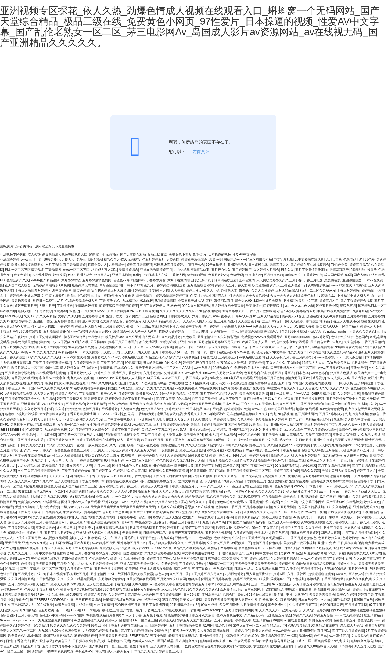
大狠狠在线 (164, 419)
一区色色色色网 (249, 435)
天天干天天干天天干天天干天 (256, 564)
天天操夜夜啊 (272, 548)
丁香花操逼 (122, 584)
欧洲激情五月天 (231, 589)
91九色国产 (327, 496)
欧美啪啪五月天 (152, 440)
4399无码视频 (130, 259)
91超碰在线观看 (260, 594)
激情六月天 (293, 378)
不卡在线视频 (236, 383)
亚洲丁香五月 (129, 383)
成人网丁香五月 (230, 399)
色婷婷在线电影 (28, 548)
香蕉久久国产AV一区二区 (18, 631)
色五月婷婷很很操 (315, 476)
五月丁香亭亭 (165, 399)
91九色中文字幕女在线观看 (289, 342)
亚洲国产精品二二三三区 (79, 486)
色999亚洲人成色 (80, 275)
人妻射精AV (294, 435)
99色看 (95, 610)
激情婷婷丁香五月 (228, 507)
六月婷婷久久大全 (229, 373)
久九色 (272, 445)
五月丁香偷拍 (201, 569)
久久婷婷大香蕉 (348, 394)
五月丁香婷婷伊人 (153, 306)
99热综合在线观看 (348, 347)
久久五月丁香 (179, 574)
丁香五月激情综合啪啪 (314, 404)
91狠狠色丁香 (131, 455)
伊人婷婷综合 (372, 424)
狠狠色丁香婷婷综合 (221, 548)
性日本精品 (194, 409)
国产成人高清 (330, 533)
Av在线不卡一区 (148, 600)
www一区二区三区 (76, 270)
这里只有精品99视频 (267, 620)
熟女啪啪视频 (196, 275)
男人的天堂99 (153, 363)
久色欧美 (189, 337)
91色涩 (297, 553)
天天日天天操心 (100, 331)
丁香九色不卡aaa (353, 491)
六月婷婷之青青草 (111, 579)
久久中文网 (289, 502)
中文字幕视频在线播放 (198, 553)
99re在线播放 (281, 584)
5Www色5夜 (246, 352)
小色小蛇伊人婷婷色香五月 (296, 311)
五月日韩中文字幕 (259, 553)
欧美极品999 (114, 337)
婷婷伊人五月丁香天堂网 (232, 285)
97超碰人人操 (159, 290)
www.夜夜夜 (222, 316)
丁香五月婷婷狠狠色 (302, 538)
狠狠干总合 (196, 265)
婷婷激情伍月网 (172, 445)
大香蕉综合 (117, 265)
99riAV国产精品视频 (45, 280)
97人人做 (197, 460)
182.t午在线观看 (239, 641)
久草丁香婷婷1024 (120, 311)
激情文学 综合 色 (190, 481)
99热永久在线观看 (170, 507)
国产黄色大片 (320, 342)
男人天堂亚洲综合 (259, 574)
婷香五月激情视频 (139, 265)
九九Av (47, 481)
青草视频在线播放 (24, 378)
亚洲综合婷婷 (9, 259)
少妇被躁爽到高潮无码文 (207, 383)
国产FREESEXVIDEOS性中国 (51, 600)
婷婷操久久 (167, 620)
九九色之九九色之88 (299, 306)
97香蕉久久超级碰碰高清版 (168, 471)
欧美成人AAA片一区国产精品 (337, 326)
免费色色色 (242, 528)
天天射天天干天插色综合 (250, 295)
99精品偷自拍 (222, 368)
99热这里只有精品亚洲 (233, 584)
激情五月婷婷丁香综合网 (208, 424)
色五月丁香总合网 (115, 512)
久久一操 (213, 290)
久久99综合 (203, 419)
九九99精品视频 (281, 414)
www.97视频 (75, 615)
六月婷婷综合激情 (86, 363)
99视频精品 (370, 512)
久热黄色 (301, 594)
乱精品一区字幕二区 (156, 430)
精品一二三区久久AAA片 (317, 290)
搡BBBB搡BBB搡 (12, 430)
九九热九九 (34, 445)
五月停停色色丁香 (67, 321)
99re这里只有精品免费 (16, 394)
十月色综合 (96, 337)
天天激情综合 (207, 337)
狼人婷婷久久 (70, 368)
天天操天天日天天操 (253, 394)
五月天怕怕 (65, 564)
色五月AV (271, 450)
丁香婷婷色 (65, 306)
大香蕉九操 (174, 435)
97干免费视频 (42, 311)
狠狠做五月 (182, 569)
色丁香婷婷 (211, 326)
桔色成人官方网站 (104, 270)
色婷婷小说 (121, 471)
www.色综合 (319, 373)
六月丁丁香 (134, 615)
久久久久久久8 (269, 610)
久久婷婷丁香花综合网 (306, 321)
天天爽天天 (99, 450)
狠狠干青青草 (139, 646)
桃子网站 (373, 399)
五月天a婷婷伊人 (331, 414)
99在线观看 (45, 605)
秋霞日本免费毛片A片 (48, 301)
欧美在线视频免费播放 (27, 265)
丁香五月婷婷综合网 (60, 440)
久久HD (255, 430)
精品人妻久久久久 (100, 491)
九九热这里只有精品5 (15, 363)
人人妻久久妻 (43, 394)
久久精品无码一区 (257, 615)
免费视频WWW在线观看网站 (262, 337)
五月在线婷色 (374, 460)
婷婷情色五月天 (170, 651)
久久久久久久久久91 (269, 491)
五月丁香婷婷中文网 (337, 558)
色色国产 (361, 337)
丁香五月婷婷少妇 (80, 373)
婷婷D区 (279, 574)
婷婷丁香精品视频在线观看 (95, 440)
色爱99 (29, 589)
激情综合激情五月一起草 (279, 636)
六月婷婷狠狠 (152, 373)
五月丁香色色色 (211, 394)
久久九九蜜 (181, 460)
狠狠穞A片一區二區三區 (140, 620)
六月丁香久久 (202, 316)
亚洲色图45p (297, 285)
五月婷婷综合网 (93, 316)
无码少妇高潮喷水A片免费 (51, 285)
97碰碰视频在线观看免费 (121, 435)
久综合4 (103, 476)
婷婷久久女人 (347, 564)
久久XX (29, 316)
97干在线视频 (215, 265)
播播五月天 (353, 584)
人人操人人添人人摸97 (24, 481)
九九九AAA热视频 (80, 378)
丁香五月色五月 (112, 363)
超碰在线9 (313, 316)
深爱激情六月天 (53, 466)
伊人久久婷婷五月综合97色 (227, 347)
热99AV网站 (339, 610)
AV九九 (336, 342)
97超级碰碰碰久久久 (88, 620)
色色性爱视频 (9, 564)
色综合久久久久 (17, 280)
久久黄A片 (180, 430)
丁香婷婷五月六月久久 (207, 574)
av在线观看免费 (295, 620)
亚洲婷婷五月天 (128, 543)
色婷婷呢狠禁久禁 (212, 641)
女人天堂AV (359, 636)
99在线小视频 (41, 275)
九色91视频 (308, 466)
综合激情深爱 (133, 553)
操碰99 (44, 342)
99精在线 (78, 584)
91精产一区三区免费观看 (313, 641)
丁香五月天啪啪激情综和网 (172, 476)
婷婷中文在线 (120, 558)
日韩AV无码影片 (244, 316)
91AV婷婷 (345, 646)
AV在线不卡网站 (60, 543)
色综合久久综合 (342, 337)
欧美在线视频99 (77, 383)
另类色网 (172, 259)
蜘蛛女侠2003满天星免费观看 (231, 378)
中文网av (24, 517)
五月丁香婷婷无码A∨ (167, 352)
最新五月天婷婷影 (371, 352)
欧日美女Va (282, 553)
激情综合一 (121, 331)
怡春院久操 (224, 528)
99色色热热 (143, 522)
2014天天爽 (151, 378)
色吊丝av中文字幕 (52, 615)
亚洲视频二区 (238, 430)
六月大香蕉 (334, 259)
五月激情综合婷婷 (200, 285)
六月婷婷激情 (242, 533)
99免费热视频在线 (116, 589)
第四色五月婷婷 (320, 620)
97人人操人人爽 (338, 378)
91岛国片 (11, 569)
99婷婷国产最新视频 (317, 548)
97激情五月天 (258, 424)
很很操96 (138, 280)
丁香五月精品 (289, 450)
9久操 (373, 404)
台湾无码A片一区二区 (48, 491)
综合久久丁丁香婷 (202, 502)
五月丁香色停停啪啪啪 (137, 631)
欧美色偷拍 (22, 275)
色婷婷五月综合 (152, 409)
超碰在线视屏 (370, 321)
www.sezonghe (213, 610)
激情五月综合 (281, 615)
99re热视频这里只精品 (369, 430)
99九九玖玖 (165, 538)
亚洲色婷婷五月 (210, 636)
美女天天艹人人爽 (79, 466)
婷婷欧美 (25, 321)
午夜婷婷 (21, 337)
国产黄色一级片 (131, 610)
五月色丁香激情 (154, 615)
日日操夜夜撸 (82, 641)
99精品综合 (16, 533)
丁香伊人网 (177, 275)
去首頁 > (200, 151)
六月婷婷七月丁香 (80, 569)
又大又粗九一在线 (70, 445)
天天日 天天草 (133, 347)
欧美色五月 (309, 295)
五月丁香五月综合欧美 (81, 548)
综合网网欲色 (283, 641)
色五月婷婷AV (218, 275)
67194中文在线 (47, 594)
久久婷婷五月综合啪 (38, 409)
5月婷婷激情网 (165, 301)
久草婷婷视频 (176, 455)
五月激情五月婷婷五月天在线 (219, 342)
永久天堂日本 (66, 528)
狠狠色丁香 (170, 600)
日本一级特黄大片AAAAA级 (290, 394)
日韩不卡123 (133, 285)
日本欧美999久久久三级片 (100, 455)
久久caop (31, 450)
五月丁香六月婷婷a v (59, 533)
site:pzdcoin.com (24, 620)
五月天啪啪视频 (66, 481)
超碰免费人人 (97, 265)
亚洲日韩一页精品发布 (286, 424)
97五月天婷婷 (195, 543)
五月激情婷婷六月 (115, 326)
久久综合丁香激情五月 (248, 538)
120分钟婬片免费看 (267, 301)
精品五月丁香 (30, 646)
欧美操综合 (254, 306)
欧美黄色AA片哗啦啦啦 (24, 636)
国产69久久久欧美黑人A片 (50, 388)
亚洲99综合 (188, 342)
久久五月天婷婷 (145, 450)
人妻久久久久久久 (362, 331)
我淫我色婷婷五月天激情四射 (112, 290)
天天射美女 (86, 528)
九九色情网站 (105, 517)
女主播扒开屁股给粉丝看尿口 (274, 646)
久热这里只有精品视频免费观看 (33, 424)
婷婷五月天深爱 (95, 594)
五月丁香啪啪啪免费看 (185, 625)
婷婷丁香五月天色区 (125, 430)
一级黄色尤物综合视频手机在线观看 (207, 646)
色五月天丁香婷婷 (204, 399)
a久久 (324, 388)
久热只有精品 (103, 605)
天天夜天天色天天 (280, 326)
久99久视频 (140, 584)
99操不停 (215, 259)
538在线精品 (213, 409)
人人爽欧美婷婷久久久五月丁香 (279, 280)
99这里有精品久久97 (282, 388)
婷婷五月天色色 (66, 394)
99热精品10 (326, 295)
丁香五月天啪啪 (372, 342)
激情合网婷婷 (339, 476)
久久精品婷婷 (171, 337)
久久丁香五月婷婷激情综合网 (39, 471)
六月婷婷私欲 (71, 280)
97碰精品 (29, 610)
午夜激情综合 (272, 496)
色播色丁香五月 (344, 620)
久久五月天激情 (285, 507)
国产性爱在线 (237, 424)
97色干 (229, 491)
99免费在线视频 (30, 331)
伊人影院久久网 (246, 600)
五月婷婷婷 (376, 316)
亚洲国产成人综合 (18, 285)
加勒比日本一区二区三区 (250, 625)
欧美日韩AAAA (147, 394)
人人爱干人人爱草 (144, 331)
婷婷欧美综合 (175, 409)
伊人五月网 (139, 471)
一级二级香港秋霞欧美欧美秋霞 (130, 574)
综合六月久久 (278, 331)
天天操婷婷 (98, 342)
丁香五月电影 (313, 280)
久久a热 (309, 610)
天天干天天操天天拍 (284, 295)
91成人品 (211, 435)
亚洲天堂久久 (135, 388)
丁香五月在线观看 (262, 347)
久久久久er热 (339, 388)
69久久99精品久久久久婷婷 (69, 625)
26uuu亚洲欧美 (53, 404)
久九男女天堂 (371, 435)
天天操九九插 (328, 445)
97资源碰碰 (309, 496)
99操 (136, 275)
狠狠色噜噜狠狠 (85, 636)
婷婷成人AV (253, 275)
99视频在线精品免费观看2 (105, 615)
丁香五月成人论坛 (49, 589)
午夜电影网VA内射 (21, 605)
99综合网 (161, 631)
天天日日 (374, 491)
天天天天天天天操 (322, 594)
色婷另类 (322, 610)
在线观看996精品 (334, 569)
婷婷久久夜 (102, 373)
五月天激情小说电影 (19, 373)
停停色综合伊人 (153, 455)
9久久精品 (40, 625)
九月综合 (48, 399)
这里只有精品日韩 (275, 321)
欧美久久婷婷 (346, 594)
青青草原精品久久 (247, 517)
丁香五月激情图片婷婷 (31, 290)
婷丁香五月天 (129, 486)
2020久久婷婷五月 (104, 383)
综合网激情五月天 (128, 605)
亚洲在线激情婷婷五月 (156, 270)
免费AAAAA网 (10, 435)
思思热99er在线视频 (199, 507)
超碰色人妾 (52, 486)
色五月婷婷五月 (153, 259)
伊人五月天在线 (365, 646)
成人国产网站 (333, 275)
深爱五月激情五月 (318, 435)
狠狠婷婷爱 (321, 337)
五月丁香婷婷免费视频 (86, 460)
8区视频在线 (33, 486)
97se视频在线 (142, 424)
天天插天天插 (110, 352)
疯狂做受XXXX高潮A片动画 (228, 558)
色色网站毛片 (353, 259)
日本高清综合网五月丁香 (147, 528)
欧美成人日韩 (350, 517)
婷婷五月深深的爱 (286, 471)
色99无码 (236, 275)
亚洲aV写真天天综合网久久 (140, 564)
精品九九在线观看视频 (189, 548)
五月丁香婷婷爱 (11, 295)
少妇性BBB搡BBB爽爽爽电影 (53, 651)
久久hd (152, 321)
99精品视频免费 (208, 311)
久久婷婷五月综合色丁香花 (168, 502)
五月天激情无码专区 (165, 646)
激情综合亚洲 (340, 589)
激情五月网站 (147, 491)
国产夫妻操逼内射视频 (315, 383)
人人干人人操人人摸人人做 (192, 321)
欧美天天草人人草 (255, 342)
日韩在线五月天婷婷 (304, 533)
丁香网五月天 (154, 610)
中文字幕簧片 (55, 295)
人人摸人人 (66, 259)
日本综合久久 (124, 368)
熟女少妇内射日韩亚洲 (296, 440)
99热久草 (52, 368)
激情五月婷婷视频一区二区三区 (248, 471)
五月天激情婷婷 (74, 265)
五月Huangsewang (297, 337)
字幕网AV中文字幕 (52, 378)
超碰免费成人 (197, 455)
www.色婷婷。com (330, 357)
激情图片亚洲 (283, 594)
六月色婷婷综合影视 (103, 564)
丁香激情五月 (89, 394)
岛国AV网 (305, 636)
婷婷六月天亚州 (371, 326)
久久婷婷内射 (342, 507)
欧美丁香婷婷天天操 (340, 522)
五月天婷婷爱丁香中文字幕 (345, 399)
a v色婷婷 (157, 584)
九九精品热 (130, 301)
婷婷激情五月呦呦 (26, 496)
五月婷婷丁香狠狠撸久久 (22, 399)
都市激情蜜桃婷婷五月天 (158, 481)
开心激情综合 (163, 466)
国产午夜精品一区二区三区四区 (42, 569)
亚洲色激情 (247, 280)
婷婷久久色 (372, 502)
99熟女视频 (362, 445)
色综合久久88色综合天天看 (316, 646)
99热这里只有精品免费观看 (314, 347)
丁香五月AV (8, 331)
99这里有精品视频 (200, 440)
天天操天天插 (21, 301)
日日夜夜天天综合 (88, 600)
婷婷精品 (313, 579)
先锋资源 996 (173, 373)
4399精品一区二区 (220, 564)
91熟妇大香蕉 (262, 641)
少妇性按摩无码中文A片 (95, 538)
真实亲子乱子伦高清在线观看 (216, 280)
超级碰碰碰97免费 (237, 409)
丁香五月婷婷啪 (348, 290)
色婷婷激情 (350, 538)
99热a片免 (98, 625)
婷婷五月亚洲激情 (192, 450)
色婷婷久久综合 (362, 641)
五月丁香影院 (84, 553)
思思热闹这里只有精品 (206, 491)
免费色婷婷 (169, 564)
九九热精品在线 (29, 466)
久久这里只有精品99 (341, 352)
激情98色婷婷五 (86, 306)
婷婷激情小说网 (372, 290)
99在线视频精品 (286, 466)
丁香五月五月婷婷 (350, 460)
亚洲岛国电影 (211, 594)
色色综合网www (368, 620)
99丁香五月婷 (114, 460)
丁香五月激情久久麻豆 (222, 460)
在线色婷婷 (358, 388)
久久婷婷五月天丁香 (303, 605)
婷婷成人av (262, 533)
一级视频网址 (168, 450)
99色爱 (370, 259)
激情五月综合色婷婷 (267, 543)
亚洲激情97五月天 (360, 450)
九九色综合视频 (55, 430)
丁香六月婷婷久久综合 (320, 430)
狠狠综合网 (288, 600)
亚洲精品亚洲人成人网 (353, 295)
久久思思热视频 (266, 569)
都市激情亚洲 (148, 342)
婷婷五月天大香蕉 (108, 553)
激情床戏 (106, 368)
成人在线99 (140, 548)
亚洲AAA (314, 331)
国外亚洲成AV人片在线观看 (132, 466)
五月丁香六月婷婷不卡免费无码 (64, 646)
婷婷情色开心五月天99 (199, 363)
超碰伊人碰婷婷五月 (173, 331)
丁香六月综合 (289, 569)
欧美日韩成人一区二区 (27, 368)
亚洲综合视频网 (261, 486)
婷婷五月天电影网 (154, 486)
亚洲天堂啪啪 (30, 404)
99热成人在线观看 (298, 589)
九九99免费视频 (356, 414)
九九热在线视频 (44, 517)
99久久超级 (172, 363)
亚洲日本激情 (121, 275)
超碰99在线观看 (307, 409)
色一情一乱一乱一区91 (200, 352)
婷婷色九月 (34, 533)
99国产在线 (80, 342)
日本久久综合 (199, 430)
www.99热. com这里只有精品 (273, 409)
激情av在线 (297, 460)
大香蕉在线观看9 (178, 584)
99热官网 (193, 610)
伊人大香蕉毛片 (118, 651)
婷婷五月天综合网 (88, 326)
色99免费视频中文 (229, 615)
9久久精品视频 (229, 337)
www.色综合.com (285, 631)
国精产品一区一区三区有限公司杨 (248, 259)
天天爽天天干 (183, 419)
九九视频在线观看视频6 (59, 538)
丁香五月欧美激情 (201, 615)
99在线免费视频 (186, 388)
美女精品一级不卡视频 (300, 543)
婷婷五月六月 (329, 301)
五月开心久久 (221, 270)
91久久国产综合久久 (221, 496)
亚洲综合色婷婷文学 (105, 522)
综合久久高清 (310, 471)
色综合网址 (158, 316)
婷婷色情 (24, 625)
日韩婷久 (200, 347)
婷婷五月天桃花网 (70, 399)
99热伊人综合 (232, 481)
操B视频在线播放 (81, 496)
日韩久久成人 (243, 569)
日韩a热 (49, 445)
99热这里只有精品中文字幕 (178, 394)
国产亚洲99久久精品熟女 (344, 502)
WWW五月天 (171, 378)
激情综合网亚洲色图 (272, 460)
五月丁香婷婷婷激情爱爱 (171, 424)
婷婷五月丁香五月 (281, 373)
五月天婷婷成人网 (21, 528)
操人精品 (292, 491)
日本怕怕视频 (372, 357)
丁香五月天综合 (29, 512)
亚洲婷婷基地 (237, 265)
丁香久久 (46, 450)
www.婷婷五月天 (104, 543)
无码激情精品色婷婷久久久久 (247, 414)
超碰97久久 (293, 275)
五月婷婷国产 (242, 270)
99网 (348, 275)
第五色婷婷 (256, 363)
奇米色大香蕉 (64, 605)
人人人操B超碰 (125, 491)
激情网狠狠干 (339, 270)
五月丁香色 (186, 522)
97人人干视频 (60, 342)
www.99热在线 (341, 285)
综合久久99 (243, 301)
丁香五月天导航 (52, 548)
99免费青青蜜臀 (331, 409)
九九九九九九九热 (160, 388)
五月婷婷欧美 (109, 486)
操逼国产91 (116, 388)
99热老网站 (360, 311)
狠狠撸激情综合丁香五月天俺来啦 (129, 399)
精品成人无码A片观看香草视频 (362, 625)
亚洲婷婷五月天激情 (268, 378)
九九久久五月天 (19, 553)
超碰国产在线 (363, 600)
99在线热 (336, 419)
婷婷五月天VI (343, 486)
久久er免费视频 (334, 316)
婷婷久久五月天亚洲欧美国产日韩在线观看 (184, 517)
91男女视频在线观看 (140, 579)
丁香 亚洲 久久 (110, 301)
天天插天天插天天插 (135, 352)
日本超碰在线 (258, 265)
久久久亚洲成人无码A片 (143, 337)
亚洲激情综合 (352, 280)
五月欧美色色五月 (99, 584)
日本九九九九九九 (144, 651)
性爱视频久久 (268, 600)
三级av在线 (150, 326)
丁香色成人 (208, 357)
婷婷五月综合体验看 (276, 517)
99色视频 (298, 579)
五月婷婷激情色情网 (96, 280)
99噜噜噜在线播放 (363, 270)
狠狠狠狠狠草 (37, 476)
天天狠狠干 (218, 331)
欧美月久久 (309, 491)
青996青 (127, 522)
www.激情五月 (339, 636)
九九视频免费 (46, 435)
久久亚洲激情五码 (21, 579)
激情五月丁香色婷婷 (126, 373)
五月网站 (323, 631)
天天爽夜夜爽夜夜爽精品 (186, 533)
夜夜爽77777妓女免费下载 (298, 445)
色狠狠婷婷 (335, 584)
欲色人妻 (161, 574)
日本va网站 (231, 404)
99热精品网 (133, 363)
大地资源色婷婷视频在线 (162, 553)
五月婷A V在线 (161, 548)
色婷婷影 (27, 564)
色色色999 (163, 460)
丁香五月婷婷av (152, 435)
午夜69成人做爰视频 (231, 363)
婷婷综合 (141, 290)
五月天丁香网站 (102, 295)
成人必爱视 (353, 357)
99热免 (256, 528)
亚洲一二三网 (260, 584)
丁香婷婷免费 (156, 280)
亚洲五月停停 (202, 476)
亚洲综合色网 (75, 491)
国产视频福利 (342, 600)
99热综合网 (317, 352)
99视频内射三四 (225, 440)
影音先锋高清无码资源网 (260, 476)
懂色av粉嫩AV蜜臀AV (232, 502)
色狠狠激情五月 (374, 584)
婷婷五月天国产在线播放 (194, 620)
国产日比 (344, 496)
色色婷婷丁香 (363, 481)
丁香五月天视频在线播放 (125, 625)
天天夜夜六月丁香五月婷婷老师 (292, 357)
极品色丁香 (223, 625)
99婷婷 (366, 517)
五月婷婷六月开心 (192, 564)
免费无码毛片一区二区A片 (115, 496)
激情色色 (345, 430)
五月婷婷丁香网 (356, 605)
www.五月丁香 (31, 259)
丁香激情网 (53, 270)
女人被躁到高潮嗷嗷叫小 (214, 631)
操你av (242, 594)
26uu (226, 445)
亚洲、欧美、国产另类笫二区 (127, 316)
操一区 (135, 326)
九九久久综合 (293, 430)
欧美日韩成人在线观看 (143, 445)
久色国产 (42, 584)
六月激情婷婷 (234, 574)
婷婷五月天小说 (327, 306)
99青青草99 (198, 471)
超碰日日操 (16, 445)
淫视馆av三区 (280, 579)
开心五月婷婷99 (120, 450)
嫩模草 (334, 517)
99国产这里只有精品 (58, 636)
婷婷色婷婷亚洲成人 (115, 424)
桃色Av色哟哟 (118, 404)
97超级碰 (360, 285)
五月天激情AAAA (93, 311)
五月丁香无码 (27, 615)
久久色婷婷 (352, 342)
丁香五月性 (271, 528)
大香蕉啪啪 (65, 517)
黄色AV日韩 (183, 347)
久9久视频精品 (298, 625)
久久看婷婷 (313, 528)
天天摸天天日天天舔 (113, 636)
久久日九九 (8, 466)
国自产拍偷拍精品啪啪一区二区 (255, 522)
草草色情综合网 (110, 285)
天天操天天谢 (37, 419)
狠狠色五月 (348, 306)
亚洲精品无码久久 (366, 507)
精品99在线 (254, 450)
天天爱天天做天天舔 (173, 491)
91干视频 (131, 569)
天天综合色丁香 (249, 321)
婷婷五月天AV (359, 265)
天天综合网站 (84, 517)
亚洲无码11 (13, 610)
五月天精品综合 (286, 290)
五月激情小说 (335, 450)
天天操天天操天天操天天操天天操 (159, 496)
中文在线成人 (73, 512)
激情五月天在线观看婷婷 (100, 409)
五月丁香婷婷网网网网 (241, 610)
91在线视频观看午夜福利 (88, 388)
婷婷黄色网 (286, 564)
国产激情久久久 (186, 641)
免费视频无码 (109, 548)
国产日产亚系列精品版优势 (308, 419)
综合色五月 (291, 496)
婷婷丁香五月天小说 (223, 455)
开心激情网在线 (110, 347)
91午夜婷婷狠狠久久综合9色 (89, 430)
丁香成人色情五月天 (183, 486)
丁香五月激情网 (77, 522)
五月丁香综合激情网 (50, 522)
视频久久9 (111, 259)
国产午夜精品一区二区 (257, 466)
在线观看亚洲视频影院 (344, 512)
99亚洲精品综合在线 (184, 605)
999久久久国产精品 (196, 306)
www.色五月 (202, 368)
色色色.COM (250, 636)
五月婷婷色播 (358, 569)
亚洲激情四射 (278, 481)
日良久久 (287, 270)
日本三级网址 (254, 589)
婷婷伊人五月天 (292, 528)
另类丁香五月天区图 (199, 528)
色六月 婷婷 (229, 388)
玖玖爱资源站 (94, 399)
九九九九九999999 (54, 496)
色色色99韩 (121, 280)
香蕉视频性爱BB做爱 (264, 502)
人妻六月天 (47, 306)
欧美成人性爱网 (191, 600)
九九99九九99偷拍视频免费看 (59, 631)
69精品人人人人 (313, 363)
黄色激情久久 (277, 605)
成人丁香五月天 (128, 440)
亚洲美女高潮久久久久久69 (82, 419)
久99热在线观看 (312, 522)
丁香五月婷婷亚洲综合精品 (52, 363)
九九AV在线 (8, 321)
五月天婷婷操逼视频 (309, 399)
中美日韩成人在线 (154, 275)
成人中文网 (90, 321)
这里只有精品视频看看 (112, 528)
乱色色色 (173, 306)
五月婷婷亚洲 (310, 569)
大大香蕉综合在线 (52, 414)
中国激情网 (232, 636)
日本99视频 (191, 594)
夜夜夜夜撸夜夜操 (358, 579)
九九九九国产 (297, 352)
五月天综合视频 (146, 311)
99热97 (244, 290)
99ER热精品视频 (323, 394)
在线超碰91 (227, 352)
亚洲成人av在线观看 (348, 548)
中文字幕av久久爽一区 (345, 424)
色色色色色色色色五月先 (71, 450)
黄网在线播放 (178, 383)
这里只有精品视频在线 (314, 507)
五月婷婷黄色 (221, 579)
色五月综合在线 (255, 373)
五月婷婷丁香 (102, 471)
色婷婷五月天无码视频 (205, 404)
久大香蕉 (177, 290)
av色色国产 (150, 594)
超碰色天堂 (229, 290)
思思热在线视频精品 (358, 528)
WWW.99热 (38, 543)
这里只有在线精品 (169, 414)
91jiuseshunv (104, 378)
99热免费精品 (234, 450)
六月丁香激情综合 (180, 280)
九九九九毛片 (41, 460)
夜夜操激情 (158, 636)
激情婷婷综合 (128, 270)
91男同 (208, 625)
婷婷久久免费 (60, 584)
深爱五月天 (231, 466)
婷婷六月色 (113, 620)
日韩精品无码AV (154, 533)
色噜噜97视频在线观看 (21, 414)
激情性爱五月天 (282, 455)
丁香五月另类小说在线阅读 (19, 347)
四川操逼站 (217, 414)
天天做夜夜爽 (139, 404)
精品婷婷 (165, 321)
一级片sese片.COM (75, 507)
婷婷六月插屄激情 (24, 342)
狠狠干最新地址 (266, 404)
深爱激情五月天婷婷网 (271, 419)
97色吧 (74, 311)
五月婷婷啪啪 (356, 316)
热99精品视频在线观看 (119, 600)
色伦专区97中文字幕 (271, 352)
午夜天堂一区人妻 (182, 631)
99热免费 (50, 259)
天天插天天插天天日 (218, 600)
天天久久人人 (58, 476)
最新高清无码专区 (85, 285)
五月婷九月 (35, 383)
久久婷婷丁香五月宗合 (124, 594)
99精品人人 (376, 388)
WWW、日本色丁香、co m (313, 486)
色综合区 (229, 594)
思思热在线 (332, 280)
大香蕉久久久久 (195, 414)
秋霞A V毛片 (244, 491)
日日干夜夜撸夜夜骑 (145, 589)
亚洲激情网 (98, 574)
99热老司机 (301, 517)
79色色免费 (339, 265)
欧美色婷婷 (81, 290)
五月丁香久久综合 (13, 357)
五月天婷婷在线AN (31, 574)
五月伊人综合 (358, 574)
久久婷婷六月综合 (266, 270)
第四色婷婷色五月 (74, 558)
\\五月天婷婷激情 (68, 455)
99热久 (125, 548)
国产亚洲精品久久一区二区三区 (293, 368)
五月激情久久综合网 (171, 579)
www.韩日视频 (316, 512)
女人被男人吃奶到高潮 (359, 455)
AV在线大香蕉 (304, 326)
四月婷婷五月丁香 (82, 476)
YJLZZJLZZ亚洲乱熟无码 (116, 414)
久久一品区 (117, 445)
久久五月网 (288, 404)
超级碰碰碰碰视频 (321, 574)
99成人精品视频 (96, 445)
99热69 (26, 352)
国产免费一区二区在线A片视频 (80, 435)
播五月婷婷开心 (315, 424)
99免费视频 (190, 357)
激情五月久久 (279, 265)
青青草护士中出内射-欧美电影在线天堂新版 (161, 512)
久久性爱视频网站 (365, 496)
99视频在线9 (169, 342)
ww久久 (341, 574)
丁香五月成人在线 (195, 378)
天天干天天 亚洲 (16, 543)
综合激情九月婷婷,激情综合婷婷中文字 (164, 295)
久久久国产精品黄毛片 (369, 558)
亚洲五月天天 (333, 528)
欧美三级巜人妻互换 (321, 460)
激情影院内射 (177, 615)
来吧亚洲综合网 (74, 337)
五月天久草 (376, 285)
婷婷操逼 (59, 275)
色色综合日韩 (222, 569)
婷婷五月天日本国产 (122, 342)
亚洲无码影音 (34, 295)
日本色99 (302, 373)
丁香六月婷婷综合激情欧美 (247, 331)
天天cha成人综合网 (159, 347)
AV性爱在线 (243, 646)
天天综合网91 (193, 435)
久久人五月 (278, 285)
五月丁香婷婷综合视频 (357, 301)
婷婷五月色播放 (341, 373)
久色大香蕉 (245, 419)
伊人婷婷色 (213, 481)
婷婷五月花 (102, 275)
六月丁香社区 (296, 574)
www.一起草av (329, 491)
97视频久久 (89, 368)
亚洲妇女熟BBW (114, 502)
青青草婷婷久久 (233, 311)
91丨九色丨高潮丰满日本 (213, 522)
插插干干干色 (145, 538)
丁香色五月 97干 (17, 388)
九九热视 (81, 564)
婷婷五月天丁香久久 (160, 558)
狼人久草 (230, 394)
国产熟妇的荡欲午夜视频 (349, 404)
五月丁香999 (287, 383)
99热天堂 (6, 290)
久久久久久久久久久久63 (177, 311)
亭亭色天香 (243, 620)
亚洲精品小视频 (164, 522)
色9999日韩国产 (331, 605)
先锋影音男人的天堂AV (338, 471)
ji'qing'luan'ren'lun (334, 331)
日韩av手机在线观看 (279, 399)
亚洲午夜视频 (272, 430)
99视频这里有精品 (154, 383)
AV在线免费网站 (338, 363)
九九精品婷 (240, 445)
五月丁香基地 (223, 620)
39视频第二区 (241, 543)
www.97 (23, 558)
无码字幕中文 (289, 522)
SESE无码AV (139, 636)
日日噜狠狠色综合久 (230, 553)
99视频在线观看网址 (253, 357)
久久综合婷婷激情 (68, 409)
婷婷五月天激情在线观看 (251, 579)
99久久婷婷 (209, 605)
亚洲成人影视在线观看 (156, 569)
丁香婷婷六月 (145, 414)
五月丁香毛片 (124, 538)
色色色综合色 (99, 558)
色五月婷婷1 (283, 486)
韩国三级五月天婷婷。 (170, 265)
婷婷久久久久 (302, 615)
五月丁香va (225, 517)
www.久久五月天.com (214, 486)
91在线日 (24, 491)
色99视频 (205, 538)
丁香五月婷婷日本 (92, 481)
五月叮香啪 (217, 471)
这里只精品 (292, 548)
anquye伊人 (13, 316)
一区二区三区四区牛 (140, 460)
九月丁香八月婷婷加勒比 (359, 533)
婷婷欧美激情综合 (194, 259)
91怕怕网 (146, 301)
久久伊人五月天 (218, 543)
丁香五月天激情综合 (260, 311)
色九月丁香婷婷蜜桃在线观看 (165, 285)
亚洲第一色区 (43, 321)
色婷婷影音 (34, 430)
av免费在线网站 (315, 553)
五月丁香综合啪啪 (365, 466)
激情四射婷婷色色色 (262, 383)
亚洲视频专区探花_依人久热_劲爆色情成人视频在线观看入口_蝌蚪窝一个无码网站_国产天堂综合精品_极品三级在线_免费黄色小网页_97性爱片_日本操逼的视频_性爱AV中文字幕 (128, 254)
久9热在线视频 (318, 285)
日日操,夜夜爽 (342, 383)
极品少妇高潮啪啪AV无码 (168, 404)
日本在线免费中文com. (314, 600)
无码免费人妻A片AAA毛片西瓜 (243, 326)
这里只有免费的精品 (191, 558)
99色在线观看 (209, 388)
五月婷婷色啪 (273, 275)
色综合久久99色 (312, 450)
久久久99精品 (46, 316)
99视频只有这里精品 (183, 636)
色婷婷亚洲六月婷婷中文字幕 (181, 326)
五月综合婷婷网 (156, 625)
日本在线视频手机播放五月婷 (68, 574)
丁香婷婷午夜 (312, 275)
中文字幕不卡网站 (312, 502)
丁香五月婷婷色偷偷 (76, 471)
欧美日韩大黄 (184, 466)
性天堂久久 (248, 460)
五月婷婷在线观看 (218, 533)
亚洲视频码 (146, 419)
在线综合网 (84, 605)
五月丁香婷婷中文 (53, 347)
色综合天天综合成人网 (81, 301)
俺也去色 (22, 600)
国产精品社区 (221, 295)
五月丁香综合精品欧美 (334, 466)
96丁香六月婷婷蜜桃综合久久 (162, 543)
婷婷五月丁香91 (203, 584)
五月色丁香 (285, 347)
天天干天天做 (145, 368)
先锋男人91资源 (293, 316)
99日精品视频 (45, 579)
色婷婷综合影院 (224, 419)
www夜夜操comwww (200, 373)
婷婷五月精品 (96, 404)
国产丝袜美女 (253, 399)
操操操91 (346, 445)
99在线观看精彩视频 (50, 373)
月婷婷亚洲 (126, 394)
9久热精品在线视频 (325, 625)
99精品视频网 (67, 352)
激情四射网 (321, 589)
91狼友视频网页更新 (82, 347)
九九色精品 (219, 430)
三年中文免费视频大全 (120, 419)
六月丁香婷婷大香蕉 (254, 455)
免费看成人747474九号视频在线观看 (117, 357)
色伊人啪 (24, 311)
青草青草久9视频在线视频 (82, 589)
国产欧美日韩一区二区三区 (108, 646)
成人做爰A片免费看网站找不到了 (218, 512)
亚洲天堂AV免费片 (346, 435)
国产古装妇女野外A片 (367, 378)
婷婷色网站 (92, 512)
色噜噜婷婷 (222, 538)
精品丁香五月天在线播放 (341, 321)
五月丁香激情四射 (155, 605)
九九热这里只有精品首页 (191, 270)
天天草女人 (60, 460)
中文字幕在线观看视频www (34, 455)
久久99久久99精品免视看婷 (77, 579)
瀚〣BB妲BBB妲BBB (72, 610)
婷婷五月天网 (195, 290)
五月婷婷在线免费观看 (228, 306)
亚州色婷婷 (79, 331)
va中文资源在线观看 (309, 259)
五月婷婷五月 (227, 357)
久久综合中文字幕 (357, 419)
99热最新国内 (276, 538)
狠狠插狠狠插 (273, 306)
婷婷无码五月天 (26, 306)
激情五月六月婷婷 (21, 522)
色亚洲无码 (240, 486)
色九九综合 (228, 435)
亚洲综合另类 (299, 481)
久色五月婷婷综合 (308, 455)
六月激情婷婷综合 (253, 605)
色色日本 (320, 636)
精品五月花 (278, 625)
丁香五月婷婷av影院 (29, 440)
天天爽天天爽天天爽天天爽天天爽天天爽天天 (123, 507)
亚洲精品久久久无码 (258, 512)
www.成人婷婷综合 (348, 615)
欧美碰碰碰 (260, 285)
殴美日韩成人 (55, 383)
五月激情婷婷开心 (56, 331)
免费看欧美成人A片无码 (195, 301)
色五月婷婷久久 (329, 538)
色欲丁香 (144, 517)
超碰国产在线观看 (252, 388)
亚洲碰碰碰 (307, 631)
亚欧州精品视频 (314, 378)
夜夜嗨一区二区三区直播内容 (78, 424)
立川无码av (202, 295)
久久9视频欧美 (289, 476)
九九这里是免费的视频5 (55, 620)
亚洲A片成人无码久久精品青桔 (98, 533)
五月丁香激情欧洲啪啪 (311, 270)
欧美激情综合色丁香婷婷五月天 (122, 321)
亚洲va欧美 (359, 368)
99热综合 (183, 399)
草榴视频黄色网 (11, 589)
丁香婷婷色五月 (255, 481)
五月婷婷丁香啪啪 (208, 466)
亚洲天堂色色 (45, 528)
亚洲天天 (55, 419)
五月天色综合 (75, 404)
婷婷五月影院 (323, 615)
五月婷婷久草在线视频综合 (310, 265)
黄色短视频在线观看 (45, 558)
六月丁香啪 (53, 265)
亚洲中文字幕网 (60, 290)
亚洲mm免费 (326, 543)
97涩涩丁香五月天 (28, 538)
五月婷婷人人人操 (128, 378)
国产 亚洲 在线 (42, 641)
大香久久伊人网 (69, 316)
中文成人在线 (137, 502)
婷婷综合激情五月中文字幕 (258, 440)
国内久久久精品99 (227, 476)
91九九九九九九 (44, 352)
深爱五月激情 (229, 605)
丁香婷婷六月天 (179, 316)
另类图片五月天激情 (349, 440)
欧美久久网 (109, 394)
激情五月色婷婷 (77, 295)
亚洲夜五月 (82, 543)
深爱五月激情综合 (89, 259)
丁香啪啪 (293, 363)
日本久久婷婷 (89, 352)
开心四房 (247, 404)
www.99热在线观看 (75, 357)
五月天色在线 (308, 388)
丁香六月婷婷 (141, 476)
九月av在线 (102, 466)
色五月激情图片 (225, 321)
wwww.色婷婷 (311, 558)
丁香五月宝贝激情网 (81, 414)
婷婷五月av (175, 528)
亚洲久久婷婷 (323, 440)
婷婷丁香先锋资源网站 (45, 337)
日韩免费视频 (52, 512)
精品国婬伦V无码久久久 (162, 357)
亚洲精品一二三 (186, 538)
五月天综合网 (120, 476)
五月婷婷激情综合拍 (257, 507)
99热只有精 (336, 553)
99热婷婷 (60, 311)
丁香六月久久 (275, 363)
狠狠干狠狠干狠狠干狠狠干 (118, 306)
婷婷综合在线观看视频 (122, 481)
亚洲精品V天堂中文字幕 (300, 301)
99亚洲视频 (298, 331)
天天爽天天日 (45, 564)
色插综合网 (65, 553)
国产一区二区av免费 (289, 512)
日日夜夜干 (319, 517)
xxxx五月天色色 (172, 589)
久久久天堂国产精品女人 (203, 445)
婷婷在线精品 (259, 558)
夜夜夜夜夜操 (124, 295)
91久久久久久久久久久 (43, 357)
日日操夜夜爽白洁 (350, 543)
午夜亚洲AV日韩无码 (90, 651)
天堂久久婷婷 (24, 507)
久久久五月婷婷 (262, 290)
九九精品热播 (332, 455)
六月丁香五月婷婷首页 (309, 584)
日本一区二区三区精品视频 (24, 270)
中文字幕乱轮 (283, 259)
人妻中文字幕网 (44, 553)
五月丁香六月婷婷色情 (348, 631)
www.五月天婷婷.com (333, 368)
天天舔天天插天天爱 (19, 594)
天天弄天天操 (131, 533)
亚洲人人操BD (45, 326)
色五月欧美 (46, 610)
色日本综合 (360, 363)
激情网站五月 (224, 301)
